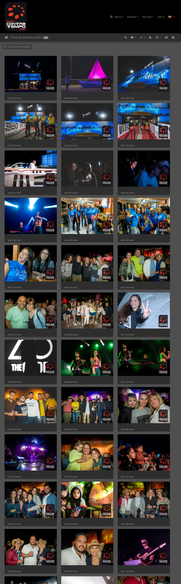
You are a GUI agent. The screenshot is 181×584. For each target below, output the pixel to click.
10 (100, 566)
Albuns (118, 16)
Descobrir (147, 16)
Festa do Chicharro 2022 (26, 37)
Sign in (160, 16)
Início (6, 37)
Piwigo (99, 577)
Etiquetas (132, 16)
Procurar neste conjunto (17, 46)
